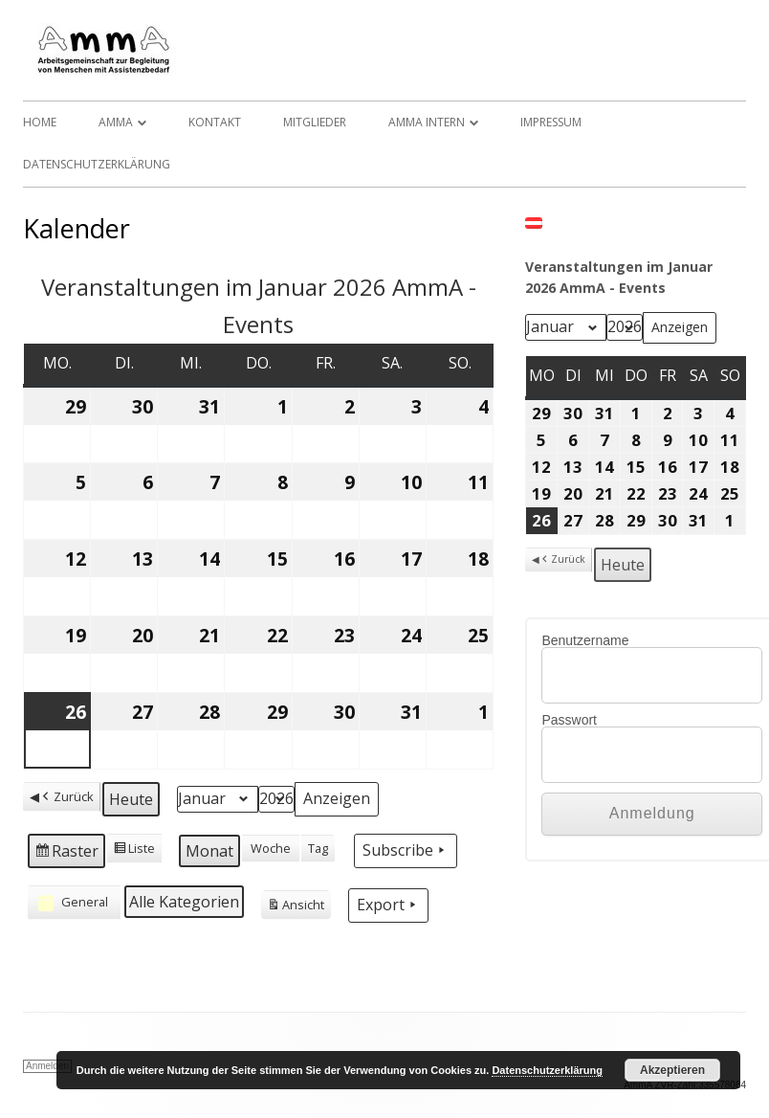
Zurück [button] (66, 797)
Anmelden (47, 1066)
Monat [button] (209, 850)
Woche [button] (271, 848)
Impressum (551, 122)
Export (388, 904)
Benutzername (584, 640)
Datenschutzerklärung (96, 164)
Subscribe (406, 849)
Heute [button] (131, 799)
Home (39, 122)
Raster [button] (66, 853)
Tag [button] (318, 848)
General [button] (71, 902)
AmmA (116, 122)
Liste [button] (134, 850)
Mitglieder (314, 122)
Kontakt (214, 122)
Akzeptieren (672, 1070)
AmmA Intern (426, 122)
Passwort (569, 720)
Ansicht (295, 907)
